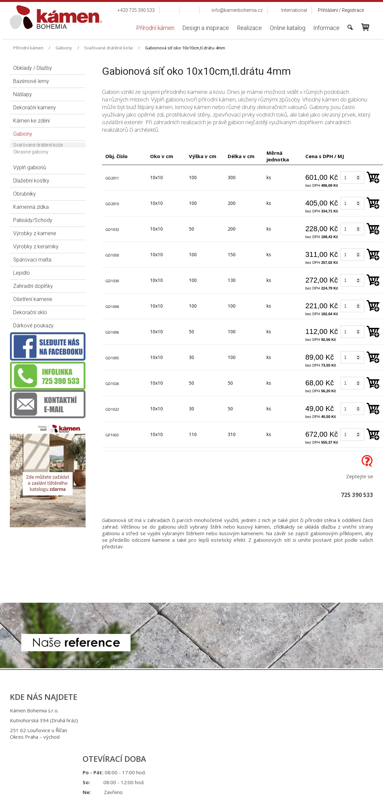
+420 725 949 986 (195, 731)
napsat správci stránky (185, 775)
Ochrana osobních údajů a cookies (244, 775)
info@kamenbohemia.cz (196, 747)
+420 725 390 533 (194, 721)
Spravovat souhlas (299, 775)
